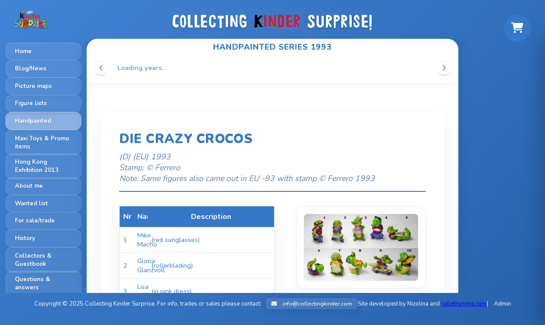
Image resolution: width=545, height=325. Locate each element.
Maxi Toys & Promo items (42, 143)
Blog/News (31, 69)
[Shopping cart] (517, 28)
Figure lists (31, 103)
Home (23, 51)
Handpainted (33, 121)
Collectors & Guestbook (33, 260)
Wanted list (31, 204)
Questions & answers (32, 283)
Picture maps (33, 86)
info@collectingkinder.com (311, 303)
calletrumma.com (464, 304)
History (25, 238)
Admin (502, 304)
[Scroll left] (101, 67)
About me (29, 186)
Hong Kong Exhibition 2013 (37, 166)
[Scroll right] (444, 67)
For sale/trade (35, 221)
